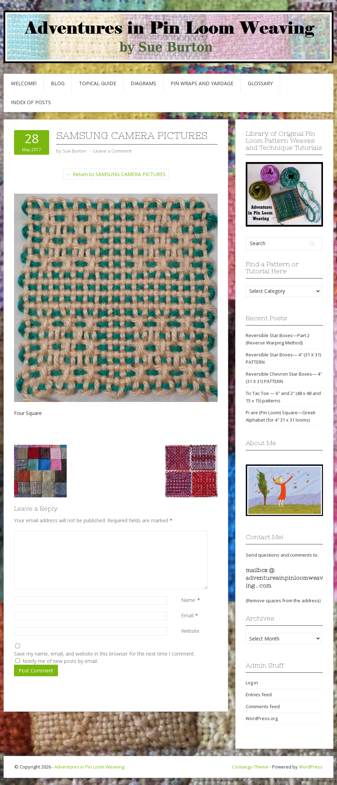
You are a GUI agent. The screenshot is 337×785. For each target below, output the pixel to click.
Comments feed (263, 706)
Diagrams (143, 83)
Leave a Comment (112, 151)
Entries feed (259, 694)
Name (188, 600)
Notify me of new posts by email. (60, 661)
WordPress (311, 767)
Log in (252, 682)
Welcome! (24, 83)
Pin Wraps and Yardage (202, 83)
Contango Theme (250, 767)
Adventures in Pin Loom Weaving (89, 767)
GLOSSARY (260, 83)
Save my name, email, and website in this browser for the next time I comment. (104, 653)
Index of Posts (31, 102)
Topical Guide (97, 83)
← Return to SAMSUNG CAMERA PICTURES (116, 174)
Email (187, 615)
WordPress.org (262, 718)
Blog (58, 83)
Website (190, 631)
